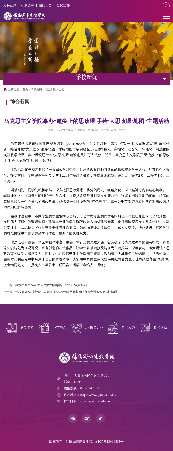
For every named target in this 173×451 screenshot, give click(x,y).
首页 (25, 89)
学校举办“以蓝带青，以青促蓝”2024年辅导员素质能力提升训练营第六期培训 (60, 292)
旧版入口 (45, 5)
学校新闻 (36, 89)
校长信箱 (9, 5)
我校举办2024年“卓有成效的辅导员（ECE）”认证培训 (45, 285)
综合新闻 (50, 89)
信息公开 (27, 5)
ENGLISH (63, 5)
